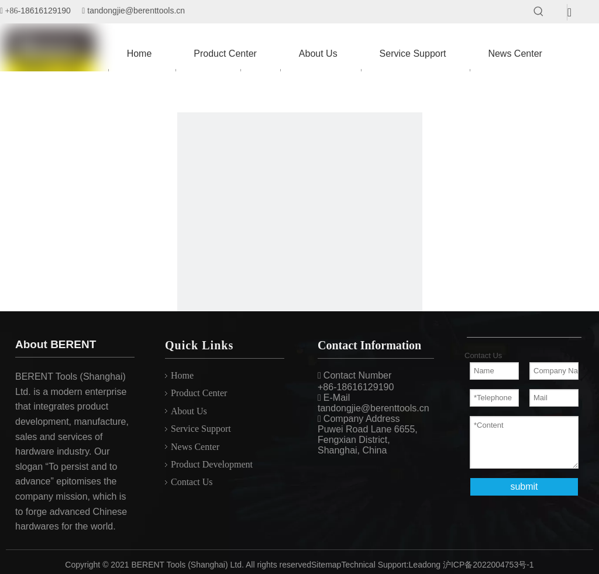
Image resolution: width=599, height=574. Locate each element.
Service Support (201, 429)
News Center (195, 447)
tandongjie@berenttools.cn (136, 10)
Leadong (425, 564)
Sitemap (326, 564)
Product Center (199, 393)
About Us (189, 411)
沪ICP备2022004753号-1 (488, 564)
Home (182, 375)
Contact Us (192, 482)
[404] (299, 235)
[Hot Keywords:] (538, 11)
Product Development (212, 464)
